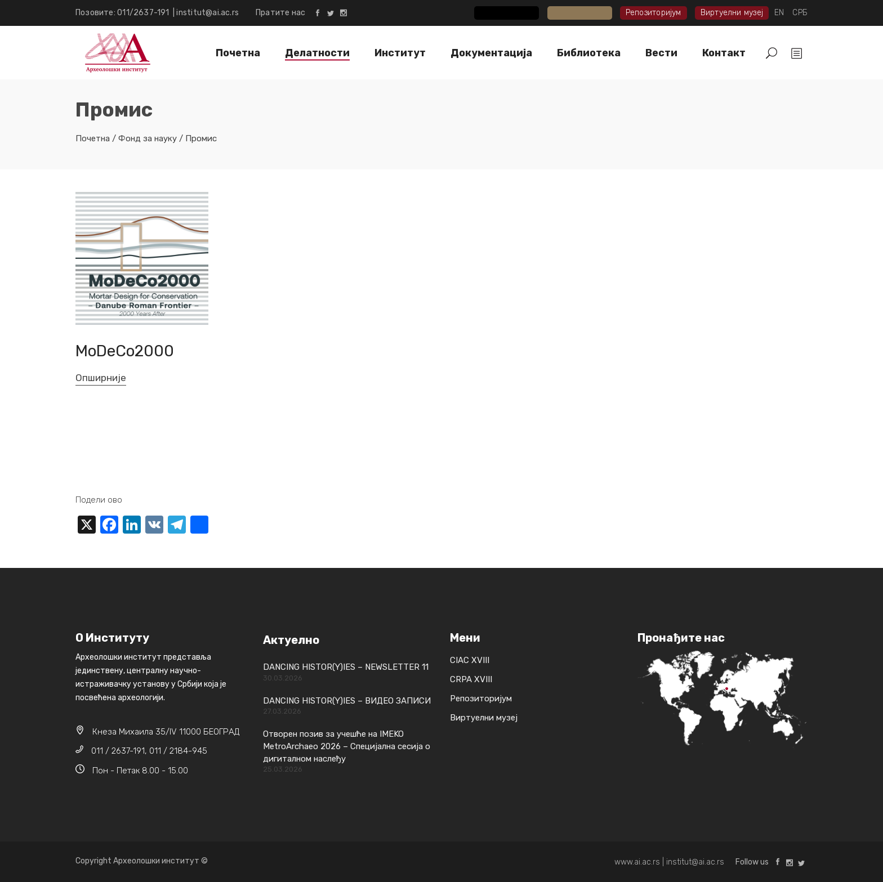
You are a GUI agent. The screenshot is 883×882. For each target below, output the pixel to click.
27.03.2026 (282, 711)
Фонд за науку (147, 138)
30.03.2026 (282, 678)
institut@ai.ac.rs (207, 12)
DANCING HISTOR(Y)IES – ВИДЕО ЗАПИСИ (347, 701)
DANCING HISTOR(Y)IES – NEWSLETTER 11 (346, 667)
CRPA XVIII (587, 12)
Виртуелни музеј (732, 12)
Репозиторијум (653, 12)
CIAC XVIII (515, 12)
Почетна (92, 138)
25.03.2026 (282, 769)
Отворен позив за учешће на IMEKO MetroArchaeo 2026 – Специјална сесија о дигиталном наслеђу (346, 746)
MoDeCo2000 (124, 351)
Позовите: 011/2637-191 (124, 12)
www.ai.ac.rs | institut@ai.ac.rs (669, 862)
